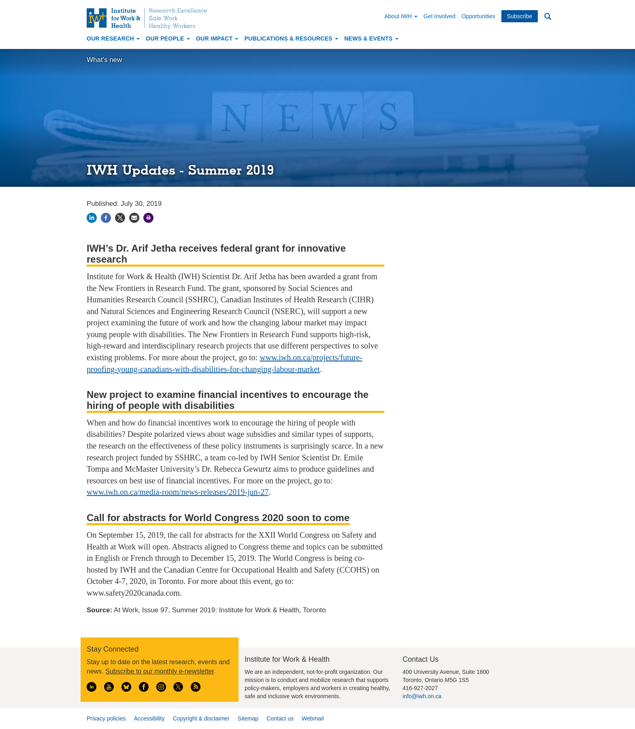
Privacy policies (106, 718)
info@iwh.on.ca (422, 696)
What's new (104, 60)
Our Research (113, 38)
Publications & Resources (291, 38)
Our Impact (217, 38)
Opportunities (478, 16)
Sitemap (248, 718)
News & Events (371, 38)
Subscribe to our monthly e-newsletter (159, 671)
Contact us (280, 718)
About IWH (401, 16)
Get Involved (440, 16)
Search (547, 16)
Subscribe (519, 16)
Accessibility (149, 718)
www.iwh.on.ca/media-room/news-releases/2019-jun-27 (177, 491)
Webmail (313, 718)
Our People (168, 38)
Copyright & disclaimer (201, 718)
